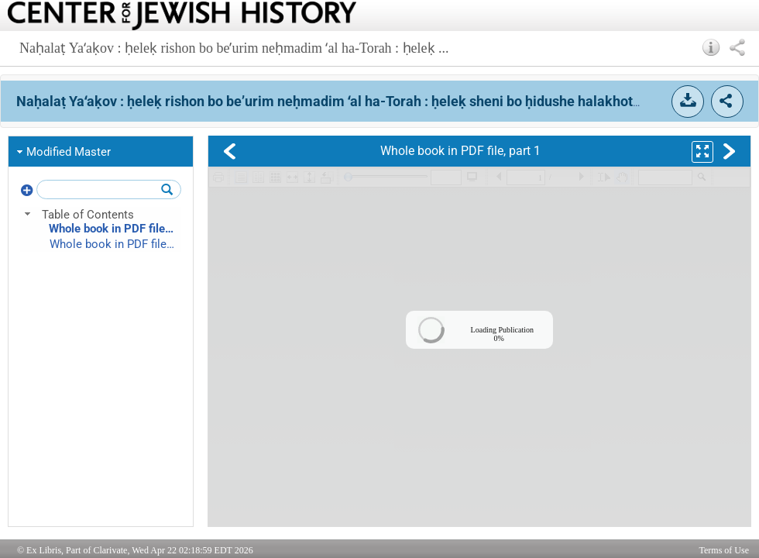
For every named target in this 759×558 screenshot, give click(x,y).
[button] (711, 47)
